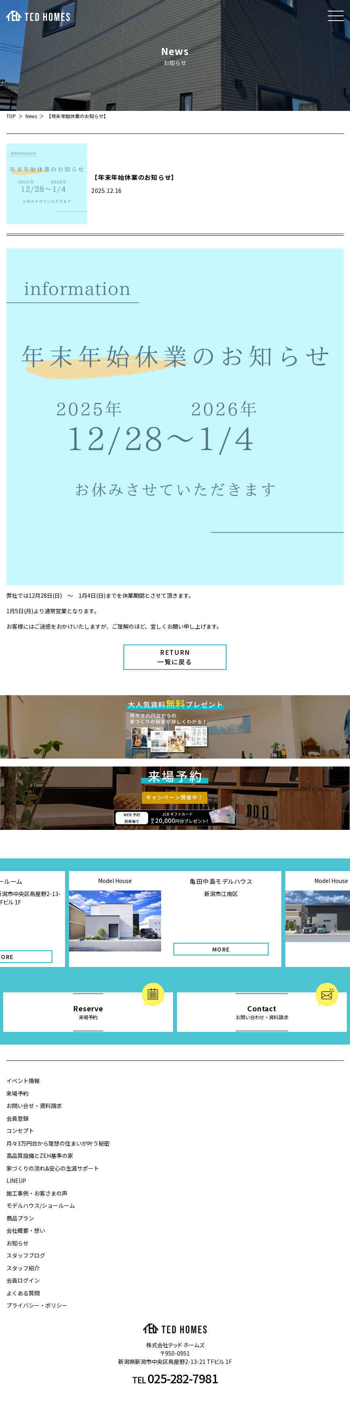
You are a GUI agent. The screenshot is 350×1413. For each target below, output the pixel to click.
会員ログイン (23, 1280)
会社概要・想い (25, 1230)
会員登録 (17, 1118)
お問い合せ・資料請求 (34, 1106)
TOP (11, 116)
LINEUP (16, 1180)
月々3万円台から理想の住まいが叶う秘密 (58, 1143)
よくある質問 (23, 1293)
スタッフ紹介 (23, 1268)
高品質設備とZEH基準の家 (39, 1155)
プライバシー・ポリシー (36, 1305)
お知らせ (17, 1243)
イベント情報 (23, 1081)
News (31, 116)
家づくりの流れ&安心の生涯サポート (52, 1168)
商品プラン (20, 1218)
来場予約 (17, 1093)
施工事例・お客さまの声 (36, 1193)
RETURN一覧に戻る (175, 657)
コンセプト (20, 1131)
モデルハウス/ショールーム (40, 1205)
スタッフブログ (25, 1255)
